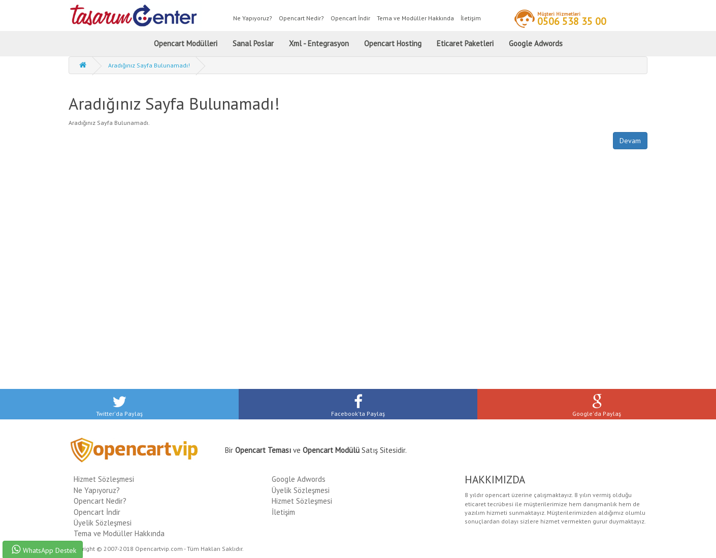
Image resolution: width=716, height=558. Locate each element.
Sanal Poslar (253, 43)
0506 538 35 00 (571, 18)
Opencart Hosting (392, 43)
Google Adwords (536, 43)
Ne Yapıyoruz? (252, 18)
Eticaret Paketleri (465, 43)
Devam (630, 140)
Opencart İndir (350, 18)
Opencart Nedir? (301, 18)
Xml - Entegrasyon (319, 43)
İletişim (471, 18)
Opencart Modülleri (185, 43)
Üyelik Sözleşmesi (103, 523)
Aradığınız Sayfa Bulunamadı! (149, 65)
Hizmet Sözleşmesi (104, 479)
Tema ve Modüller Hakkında (415, 18)
